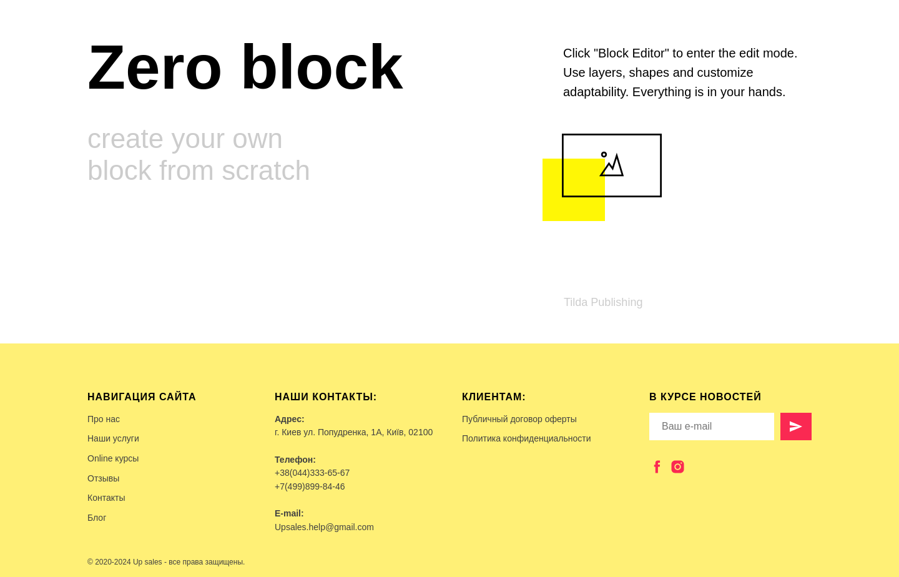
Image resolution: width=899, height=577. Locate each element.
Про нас (103, 419)
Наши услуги (113, 438)
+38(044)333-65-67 (312, 473)
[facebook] (657, 467)
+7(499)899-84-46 (310, 486)
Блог (96, 518)
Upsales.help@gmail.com (324, 527)
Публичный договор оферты (519, 419)
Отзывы (103, 478)
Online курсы (113, 458)
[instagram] (677, 467)
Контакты (106, 498)
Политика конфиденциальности (526, 438)
